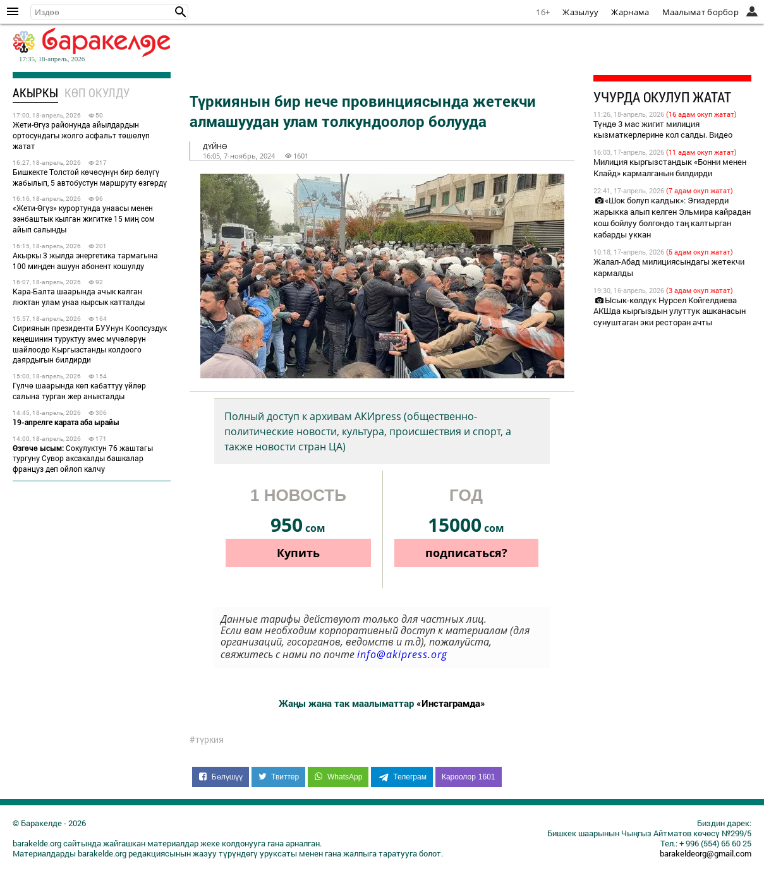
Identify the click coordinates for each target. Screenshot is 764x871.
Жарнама (630, 12)
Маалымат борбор (700, 12)
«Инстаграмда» (450, 703)
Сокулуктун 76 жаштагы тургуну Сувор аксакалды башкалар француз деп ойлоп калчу (83, 458)
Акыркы (35, 92)
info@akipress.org (402, 654)
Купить (298, 552)
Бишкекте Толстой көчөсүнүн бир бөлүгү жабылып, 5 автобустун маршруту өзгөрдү (90, 177)
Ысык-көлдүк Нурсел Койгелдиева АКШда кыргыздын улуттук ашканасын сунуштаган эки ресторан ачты (669, 311)
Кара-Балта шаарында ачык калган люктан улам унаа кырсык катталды (79, 296)
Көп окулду (97, 92)
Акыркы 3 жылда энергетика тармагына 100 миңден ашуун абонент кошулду (85, 260)
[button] (180, 12)
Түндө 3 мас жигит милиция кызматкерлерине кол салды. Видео (662, 129)
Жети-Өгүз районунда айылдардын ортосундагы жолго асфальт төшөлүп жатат (81, 135)
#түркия (207, 739)
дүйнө (215, 146)
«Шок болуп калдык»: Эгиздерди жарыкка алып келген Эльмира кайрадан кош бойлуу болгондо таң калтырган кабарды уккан (672, 217)
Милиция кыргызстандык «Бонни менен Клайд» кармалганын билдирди (669, 167)
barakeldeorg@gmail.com (705, 853)
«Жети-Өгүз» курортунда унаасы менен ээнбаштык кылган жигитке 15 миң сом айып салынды (84, 218)
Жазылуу (580, 12)
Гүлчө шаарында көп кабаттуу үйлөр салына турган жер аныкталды (79, 390)
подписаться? (466, 552)
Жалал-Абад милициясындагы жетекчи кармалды (668, 267)
